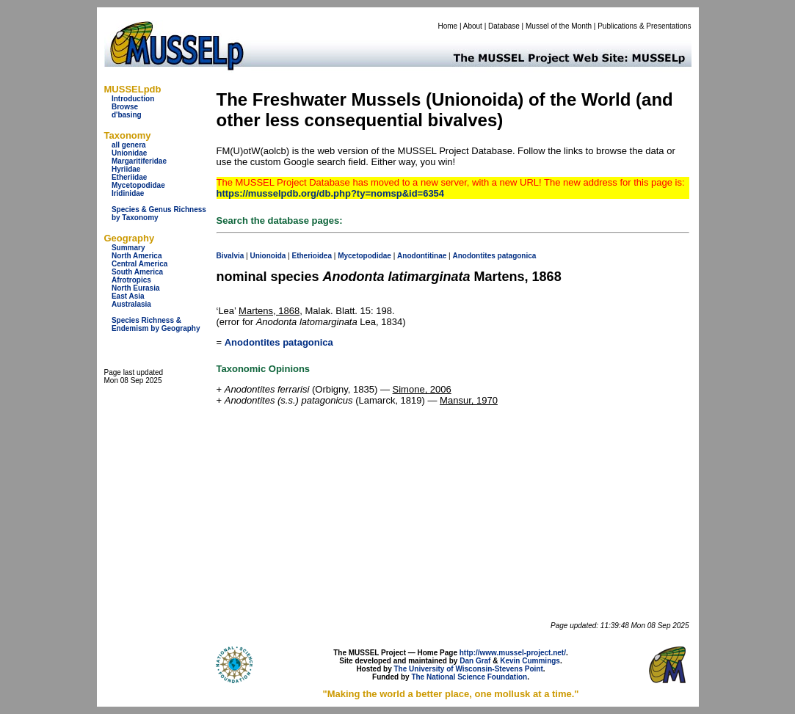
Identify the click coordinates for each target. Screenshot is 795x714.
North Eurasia (136, 288)
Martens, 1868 (269, 310)
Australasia (131, 304)
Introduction (133, 99)
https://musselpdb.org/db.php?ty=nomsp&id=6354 (331, 193)
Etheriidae (129, 177)
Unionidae (129, 153)
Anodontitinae (421, 256)
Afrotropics (131, 280)
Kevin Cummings (530, 661)
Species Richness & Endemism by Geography (156, 324)
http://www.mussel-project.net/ (513, 653)
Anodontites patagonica (279, 342)
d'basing (127, 115)
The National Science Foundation (469, 677)
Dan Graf (475, 661)
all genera (129, 145)
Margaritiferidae (139, 161)
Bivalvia (230, 256)
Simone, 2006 (422, 389)
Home (447, 26)
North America (137, 256)
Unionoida (268, 256)
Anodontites (473, 256)
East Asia (128, 296)
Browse (125, 107)
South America (137, 272)
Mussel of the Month (559, 26)
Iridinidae (128, 193)
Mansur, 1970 (469, 400)
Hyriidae (126, 169)
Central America (139, 264)
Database (504, 26)
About (472, 26)
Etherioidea (312, 256)
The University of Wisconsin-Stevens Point (468, 669)
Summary (128, 248)
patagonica (517, 256)
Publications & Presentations (644, 26)
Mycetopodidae (138, 185)
